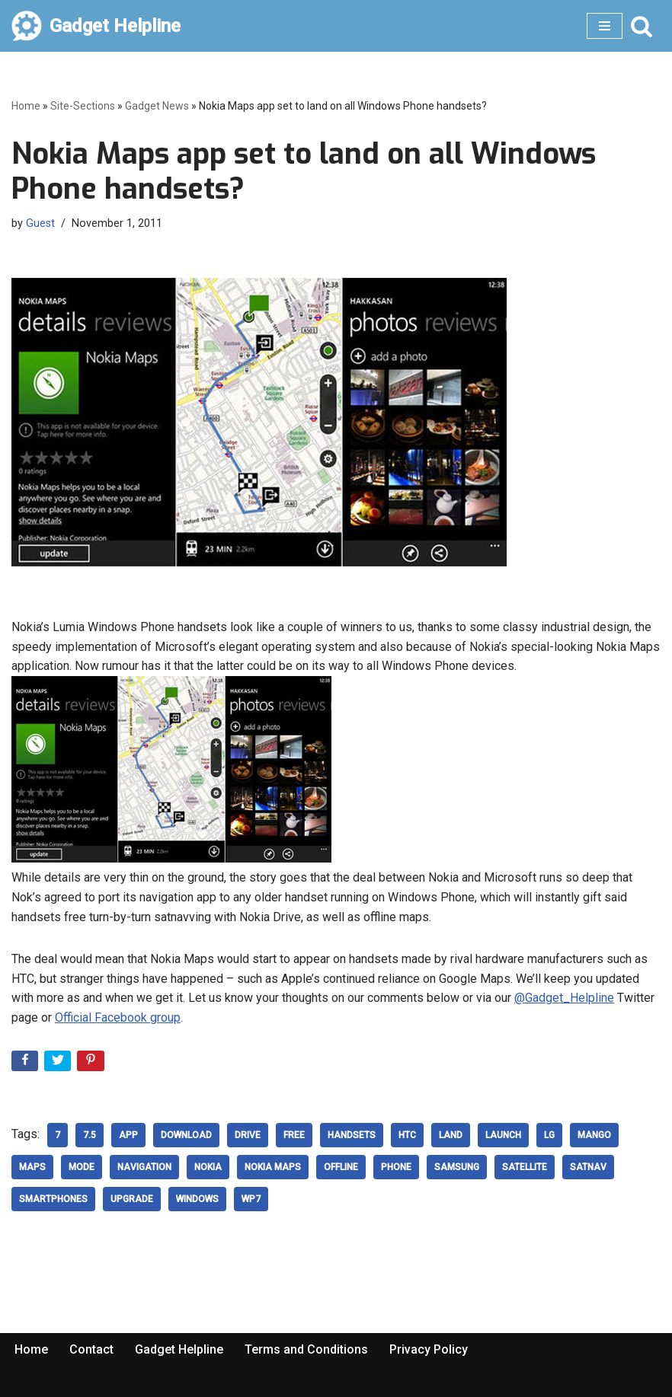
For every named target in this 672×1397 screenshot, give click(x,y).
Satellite (524, 1167)
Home (25, 106)
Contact (91, 1349)
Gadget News (157, 106)
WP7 (251, 1199)
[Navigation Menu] (604, 26)
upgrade (131, 1199)
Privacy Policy (428, 1349)
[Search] (641, 25)
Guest (40, 223)
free (294, 1135)
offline (341, 1167)
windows (197, 1199)
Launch (503, 1135)
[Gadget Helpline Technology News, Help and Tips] (96, 26)
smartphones (53, 1199)
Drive (248, 1135)
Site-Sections (82, 106)
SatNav (588, 1167)
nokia (208, 1167)
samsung (456, 1167)
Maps (32, 1167)
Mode (81, 1167)
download (186, 1135)
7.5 (89, 1135)
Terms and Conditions (306, 1349)
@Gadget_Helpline (564, 997)
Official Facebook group (118, 1017)
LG (549, 1135)
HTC (407, 1135)
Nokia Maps (273, 1167)
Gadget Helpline (179, 1349)
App (128, 1135)
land (450, 1135)
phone (396, 1167)
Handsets (352, 1135)
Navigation (144, 1167)
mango (594, 1135)
